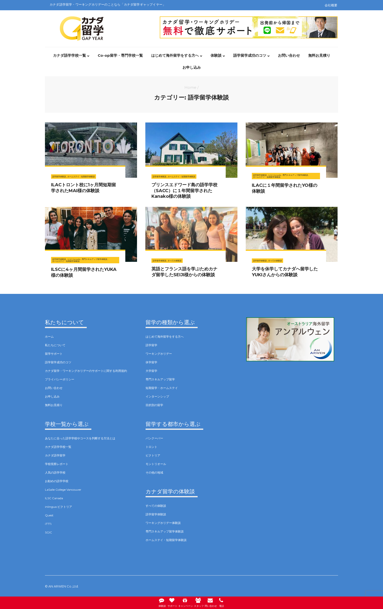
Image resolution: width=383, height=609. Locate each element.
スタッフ (199, 602)
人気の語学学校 (55, 472)
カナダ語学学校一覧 (69, 55)
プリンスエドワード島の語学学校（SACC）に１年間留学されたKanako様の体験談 (184, 190)
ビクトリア (153, 455)
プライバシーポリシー (59, 379)
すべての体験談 (174, 261)
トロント (151, 447)
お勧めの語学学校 (56, 481)
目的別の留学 (154, 405)
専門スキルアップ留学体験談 (295, 175)
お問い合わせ (289, 55)
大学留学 (151, 371)
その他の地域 (154, 472)
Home (190, 87)
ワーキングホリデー (159, 353)
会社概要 (331, 5)
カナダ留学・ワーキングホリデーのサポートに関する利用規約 (86, 371)
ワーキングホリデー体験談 (163, 523)
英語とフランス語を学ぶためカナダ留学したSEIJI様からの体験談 (184, 271)
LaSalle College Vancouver (63, 489)
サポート (170, 602)
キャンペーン (185, 602)
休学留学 (151, 362)
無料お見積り (319, 55)
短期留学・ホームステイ (162, 388)
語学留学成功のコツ (249, 55)
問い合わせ (212, 602)
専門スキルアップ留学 (160, 379)
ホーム (49, 336)
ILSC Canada (274, 175)
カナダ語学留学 (55, 455)
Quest (49, 515)
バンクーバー (154, 438)
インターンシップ (157, 396)
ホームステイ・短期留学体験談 (81, 176)
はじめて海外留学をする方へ (175, 55)
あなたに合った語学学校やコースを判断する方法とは (80, 438)
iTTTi (48, 524)
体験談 (216, 55)
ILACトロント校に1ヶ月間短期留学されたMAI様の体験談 (83, 187)
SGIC (48, 532)
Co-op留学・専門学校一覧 (120, 55)
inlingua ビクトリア (58, 507)
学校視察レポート (56, 464)
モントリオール (156, 464)
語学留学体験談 (59, 176)
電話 (224, 602)
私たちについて (55, 345)
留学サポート (54, 353)
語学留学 (151, 345)
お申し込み (191, 68)
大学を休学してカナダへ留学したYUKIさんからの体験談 (285, 271)
